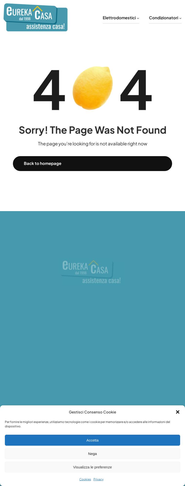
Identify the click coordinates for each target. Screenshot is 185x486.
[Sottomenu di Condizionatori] (180, 18)
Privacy (98, 479)
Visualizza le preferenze (92, 467)
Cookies (85, 479)
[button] (177, 412)
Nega (92, 454)
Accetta (92, 440)
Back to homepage (42, 163)
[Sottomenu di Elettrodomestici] (138, 18)
